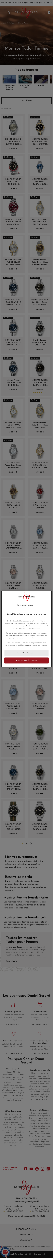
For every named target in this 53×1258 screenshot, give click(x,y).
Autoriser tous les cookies (26, 660)
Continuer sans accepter (25, 605)
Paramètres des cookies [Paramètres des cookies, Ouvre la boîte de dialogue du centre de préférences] (26, 653)
